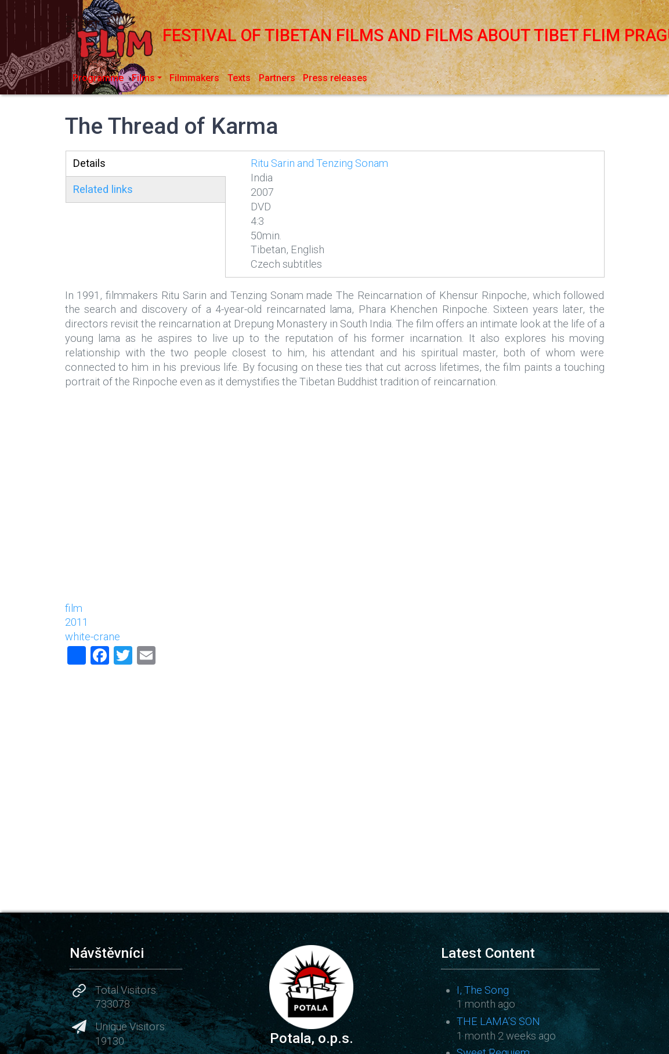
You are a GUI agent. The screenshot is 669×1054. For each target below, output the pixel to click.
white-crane (92, 636)
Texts (239, 77)
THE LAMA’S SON (498, 1021)
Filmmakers (194, 77)
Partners (277, 77)
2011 (76, 622)
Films (143, 77)
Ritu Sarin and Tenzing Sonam (319, 163)
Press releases (335, 77)
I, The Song (483, 990)
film (73, 608)
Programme (98, 77)
